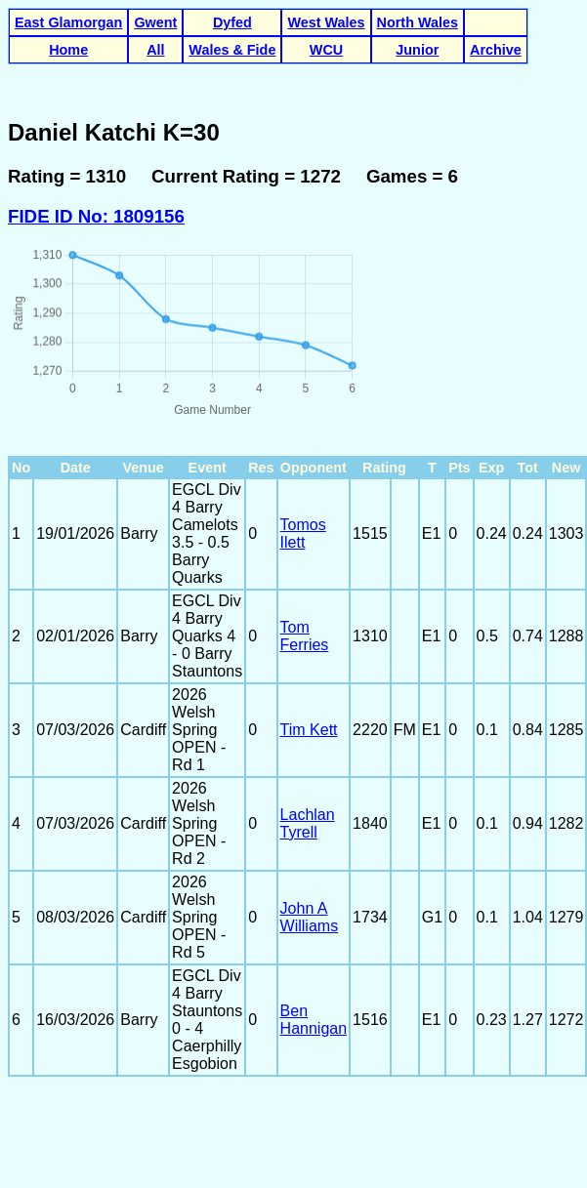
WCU (326, 50)
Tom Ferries (304, 636)
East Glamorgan (68, 22)
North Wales (417, 22)
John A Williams (309, 917)
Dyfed (232, 22)
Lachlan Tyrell (307, 823)
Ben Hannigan (314, 1020)
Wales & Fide (232, 50)
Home (68, 50)
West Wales (325, 22)
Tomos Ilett (303, 533)
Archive (496, 50)
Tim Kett (309, 729)
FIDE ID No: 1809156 (96, 216)
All (155, 50)
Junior (417, 50)
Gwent (155, 22)
